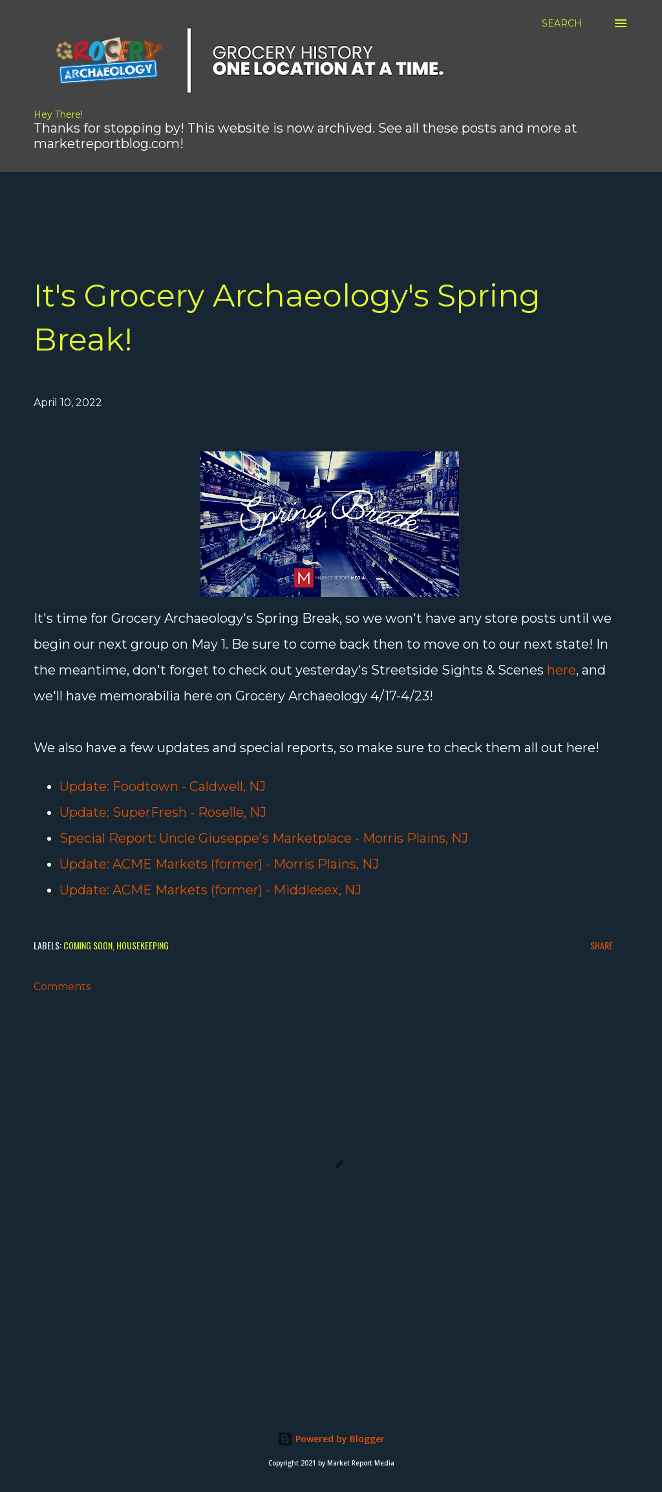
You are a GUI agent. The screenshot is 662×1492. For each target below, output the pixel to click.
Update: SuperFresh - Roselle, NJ (162, 812)
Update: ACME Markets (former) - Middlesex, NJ (210, 890)
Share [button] (601, 945)
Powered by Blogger (331, 1439)
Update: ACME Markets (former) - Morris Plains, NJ (219, 864)
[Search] (562, 23)
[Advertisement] (313, 201)
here (561, 670)
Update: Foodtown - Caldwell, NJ (162, 786)
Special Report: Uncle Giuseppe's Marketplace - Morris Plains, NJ (263, 838)
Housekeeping (142, 945)
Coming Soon (87, 945)
